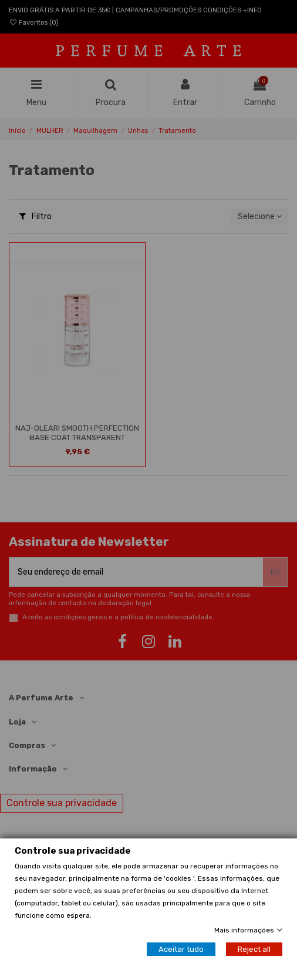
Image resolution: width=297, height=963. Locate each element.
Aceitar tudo (181, 949)
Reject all (254, 949)
